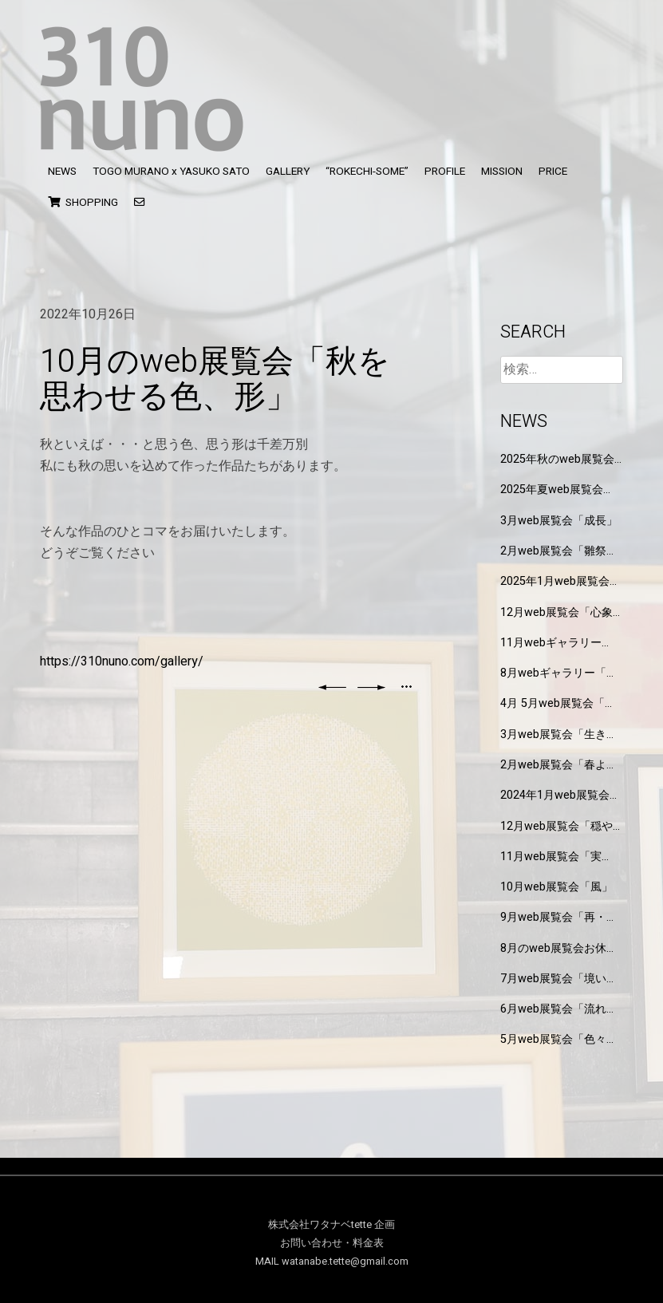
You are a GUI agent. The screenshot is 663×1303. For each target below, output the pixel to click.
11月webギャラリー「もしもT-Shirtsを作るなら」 (559, 643)
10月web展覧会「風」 (556, 887)
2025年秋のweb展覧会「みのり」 (557, 459)
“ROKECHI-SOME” (367, 172)
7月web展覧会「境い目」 (553, 978)
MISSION (502, 172)
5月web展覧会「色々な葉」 (559, 1039)
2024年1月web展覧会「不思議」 (555, 795)
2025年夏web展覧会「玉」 (551, 489)
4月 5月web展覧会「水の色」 (558, 703)
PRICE (553, 172)
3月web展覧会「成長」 (559, 520)
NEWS (62, 172)
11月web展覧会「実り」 (551, 856)
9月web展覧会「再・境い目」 (559, 917)
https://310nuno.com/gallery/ (121, 661)
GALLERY (288, 172)
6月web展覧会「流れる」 (553, 1009)
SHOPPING (83, 203)
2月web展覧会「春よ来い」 (559, 765)
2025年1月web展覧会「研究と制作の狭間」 (556, 581)
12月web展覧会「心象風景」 (556, 612)
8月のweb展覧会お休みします (559, 948)
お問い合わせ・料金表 (332, 1243)
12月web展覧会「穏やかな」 (556, 826)
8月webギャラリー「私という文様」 (559, 673)
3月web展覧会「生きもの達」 (559, 734)
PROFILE (444, 172)
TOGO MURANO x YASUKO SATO (171, 172)
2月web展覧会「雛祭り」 (553, 551)
